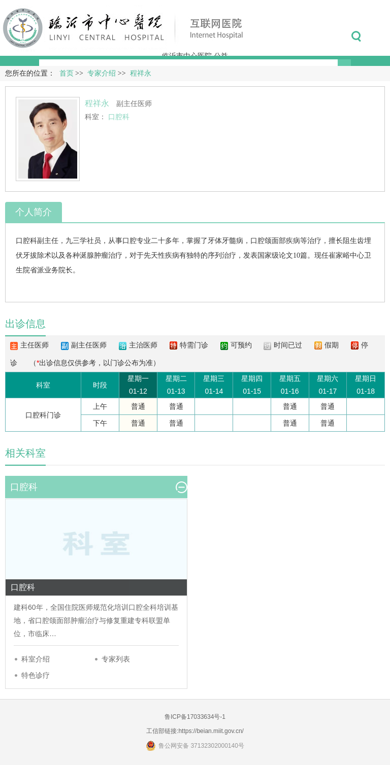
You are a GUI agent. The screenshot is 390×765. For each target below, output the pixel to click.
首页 (66, 73)
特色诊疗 (35, 675)
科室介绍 (35, 659)
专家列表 (116, 659)
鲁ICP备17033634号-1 (195, 716)
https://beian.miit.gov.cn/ (211, 731)
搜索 (356, 36)
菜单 (379, 36)
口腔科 (26, 241)
